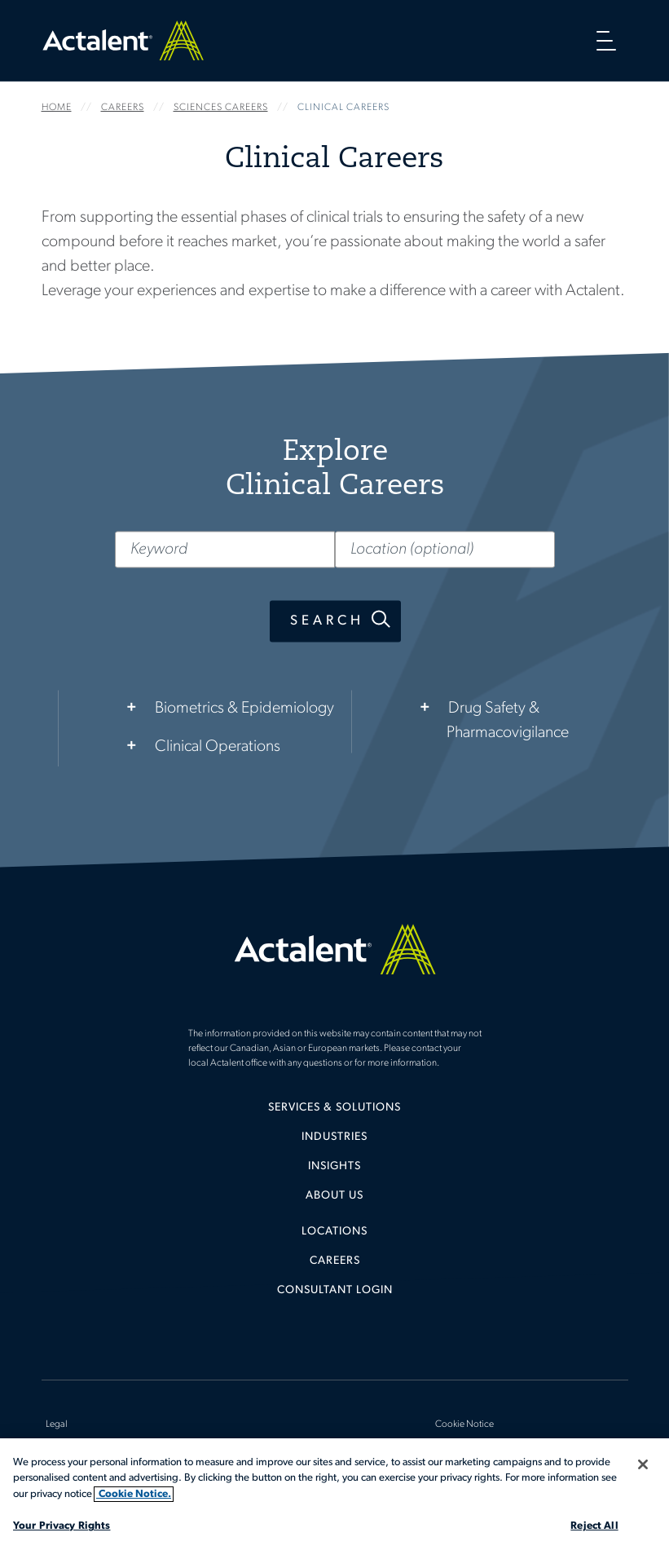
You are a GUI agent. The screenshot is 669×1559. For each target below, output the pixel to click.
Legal (57, 1424)
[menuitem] (335, 1113)
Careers (335, 1261)
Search (326, 622)
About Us (334, 1196)
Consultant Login (335, 1290)
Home (123, 40)
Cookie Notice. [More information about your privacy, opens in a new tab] (133, 1494)
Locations (334, 1232)
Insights (334, 1166)
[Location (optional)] (445, 550)
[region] (334, 1498)
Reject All (594, 1526)
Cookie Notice (464, 1424)
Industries (334, 1137)
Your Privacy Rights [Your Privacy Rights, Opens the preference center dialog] (61, 1526)
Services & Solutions (334, 1108)
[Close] (643, 1464)
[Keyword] (225, 550)
